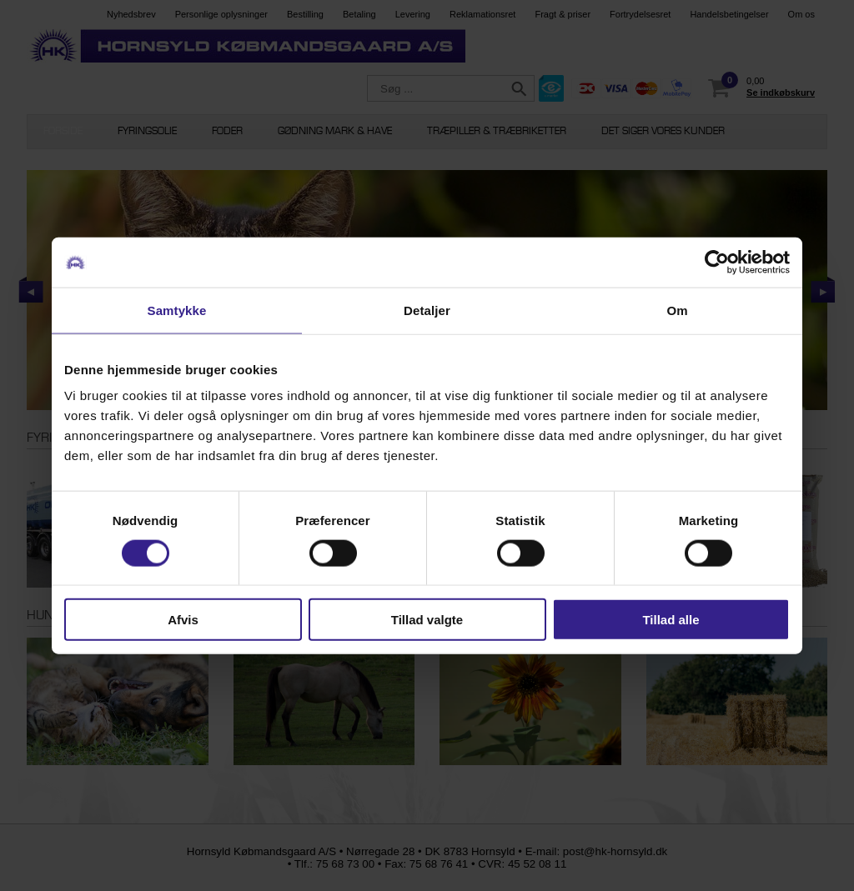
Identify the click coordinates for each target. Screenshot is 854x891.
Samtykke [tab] (177, 310)
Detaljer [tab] (427, 310)
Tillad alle (670, 620)
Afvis (183, 620)
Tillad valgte (427, 620)
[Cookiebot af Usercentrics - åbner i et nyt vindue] (717, 261)
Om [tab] (676, 310)
